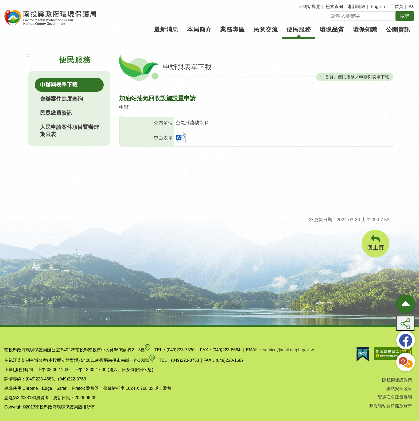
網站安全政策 (399, 388)
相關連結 (356, 6)
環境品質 (332, 29)
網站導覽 (311, 6)
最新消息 (166, 29)
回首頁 (396, 6)
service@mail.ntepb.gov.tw (288, 350)
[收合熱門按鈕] (405, 304)
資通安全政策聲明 (395, 397)
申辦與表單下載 (58, 85)
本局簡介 (199, 29)
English (378, 6)
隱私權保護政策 (397, 380)
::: (300, 7)
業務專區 (232, 29)
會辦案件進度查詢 (61, 99)
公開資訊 (398, 29)
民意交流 (265, 29)
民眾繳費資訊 (56, 113)
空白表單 (163, 138)
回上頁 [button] (375, 243)
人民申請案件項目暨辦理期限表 (69, 130)
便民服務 (298, 29)
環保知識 (365, 29)
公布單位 (163, 123)
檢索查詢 (334, 6)
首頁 (329, 76)
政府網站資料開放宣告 (390, 405)
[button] (411, 6)
